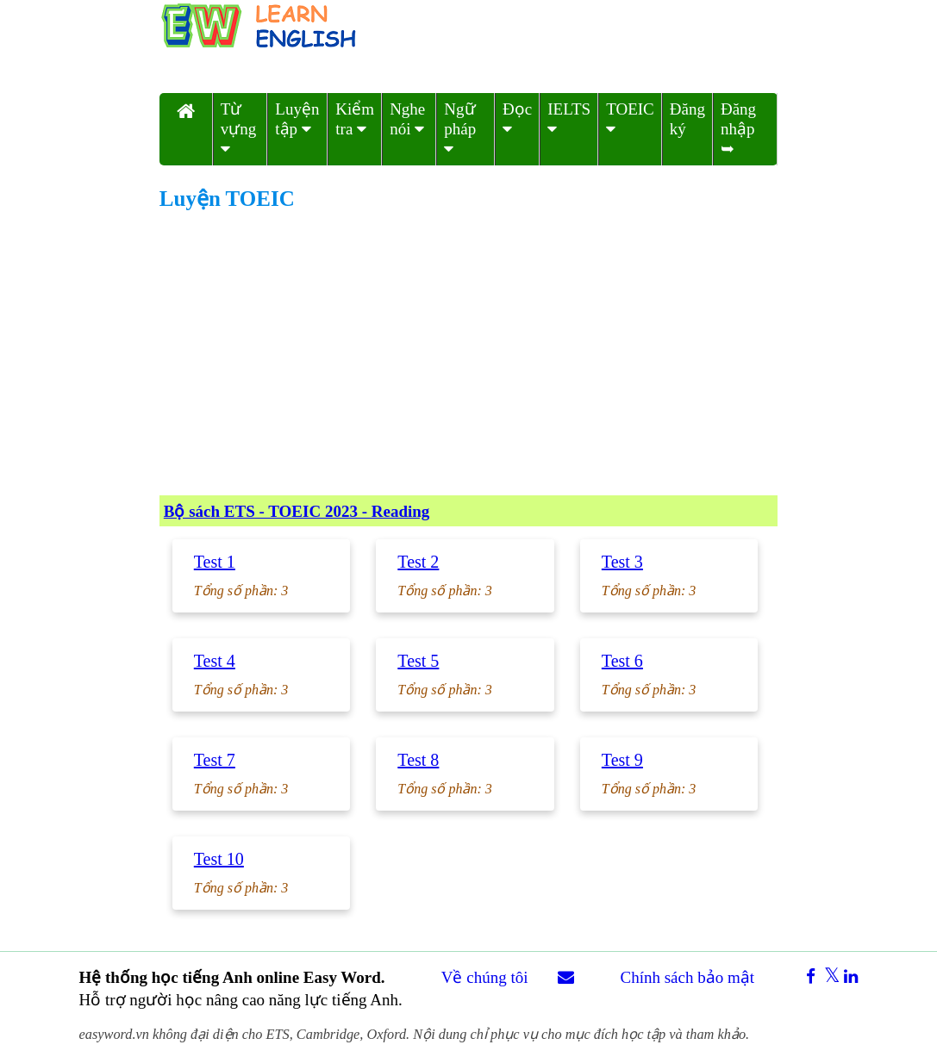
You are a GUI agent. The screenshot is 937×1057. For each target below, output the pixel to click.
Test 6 (622, 660)
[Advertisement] (468, 353)
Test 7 (214, 759)
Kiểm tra (354, 119)
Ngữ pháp (460, 128)
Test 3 (622, 561)
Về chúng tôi (484, 977)
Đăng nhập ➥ (738, 129)
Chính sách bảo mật (687, 977)
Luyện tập (297, 119)
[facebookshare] (804, 976)
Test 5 (418, 660)
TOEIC (630, 118)
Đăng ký (687, 119)
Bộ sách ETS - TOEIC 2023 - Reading (297, 511)
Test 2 (418, 561)
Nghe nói (407, 119)
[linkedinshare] (849, 976)
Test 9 (622, 759)
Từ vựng (239, 128)
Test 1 (214, 561)
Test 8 (418, 759)
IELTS (568, 118)
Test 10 (219, 858)
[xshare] (827, 976)
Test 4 (214, 660)
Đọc (517, 118)
